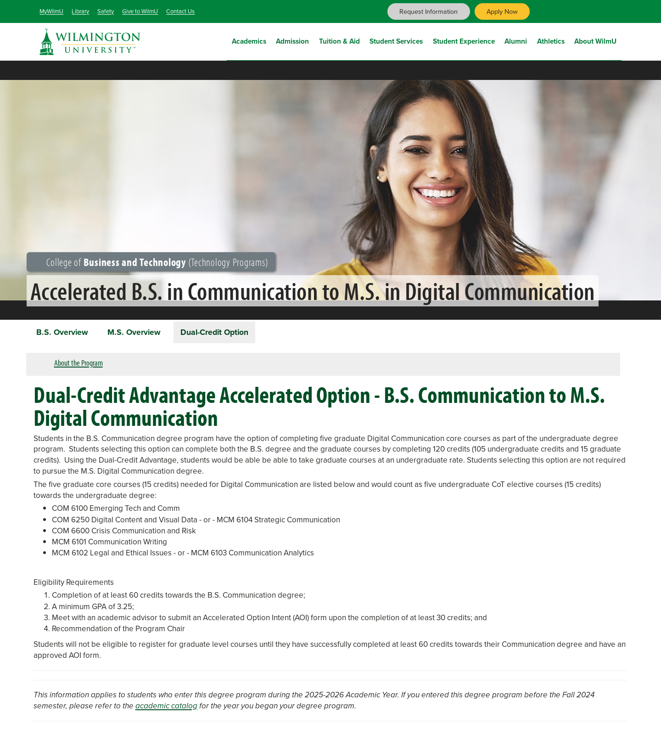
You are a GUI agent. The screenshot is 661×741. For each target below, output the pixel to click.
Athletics (551, 40)
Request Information (428, 11)
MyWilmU (51, 11)
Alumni (515, 40)
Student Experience (464, 40)
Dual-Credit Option (224, 333)
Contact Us (180, 11)
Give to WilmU (140, 11)
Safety (105, 11)
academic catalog (166, 707)
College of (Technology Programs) (151, 262)
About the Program (78, 364)
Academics (249, 40)
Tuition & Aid (339, 40)
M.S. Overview (139, 333)
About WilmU (595, 40)
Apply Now (502, 11)
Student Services (396, 40)
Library (80, 11)
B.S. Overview (64, 333)
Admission (292, 40)
